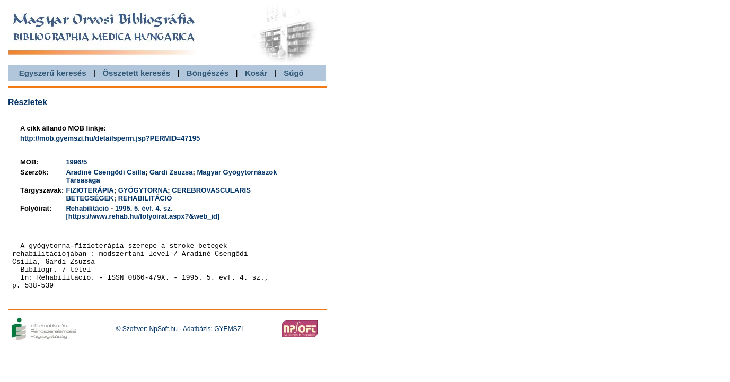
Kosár (256, 72)
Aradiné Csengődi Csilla (105, 172)
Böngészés (207, 72)
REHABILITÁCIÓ (145, 198)
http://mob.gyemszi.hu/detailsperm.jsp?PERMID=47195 (110, 138)
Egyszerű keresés (52, 72)
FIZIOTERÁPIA (89, 190)
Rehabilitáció (87, 208)
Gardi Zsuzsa (171, 172)
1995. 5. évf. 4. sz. (143, 208)
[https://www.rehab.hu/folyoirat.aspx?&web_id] (142, 216)
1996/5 (76, 162)
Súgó (294, 72)
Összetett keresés (136, 72)
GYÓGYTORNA (143, 190)
